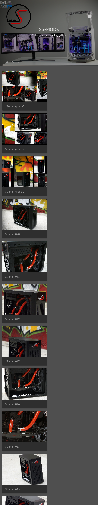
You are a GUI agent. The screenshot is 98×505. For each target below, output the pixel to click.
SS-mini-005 (12, 445)
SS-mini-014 (61, 233)
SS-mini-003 (12, 488)
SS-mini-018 (12, 191)
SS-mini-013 (61, 276)
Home (7, 62)
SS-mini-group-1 (15, 148)
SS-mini (17, 62)
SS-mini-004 (61, 403)
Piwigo (55, 499)
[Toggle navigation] (89, 16)
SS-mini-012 (61, 318)
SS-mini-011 (12, 318)
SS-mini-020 (61, 148)
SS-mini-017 (12, 233)
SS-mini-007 (12, 360)
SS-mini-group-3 (15, 106)
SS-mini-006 (12, 403)
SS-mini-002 (61, 445)
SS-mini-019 (61, 191)
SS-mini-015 (12, 276)
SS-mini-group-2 (64, 106)
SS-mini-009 (61, 360)
